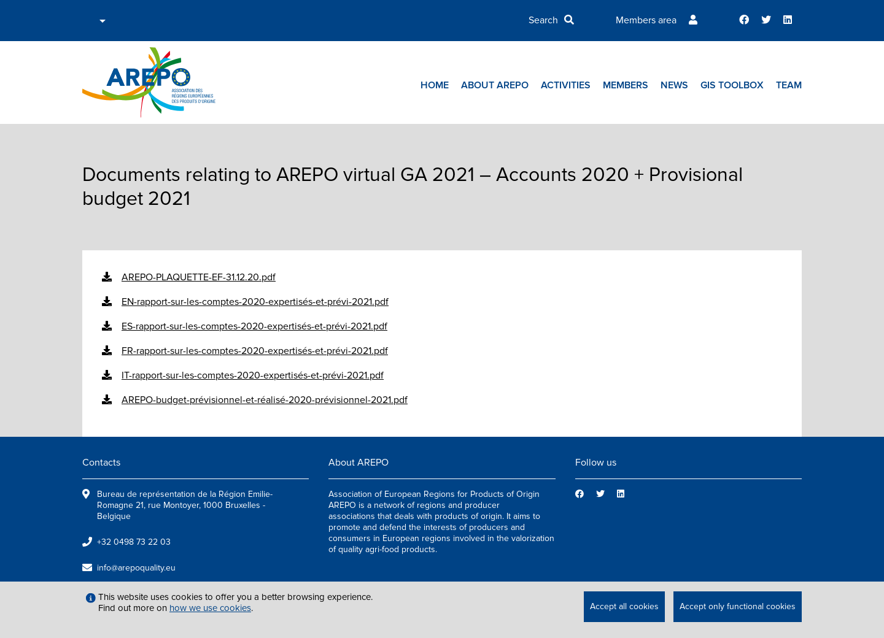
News (674, 85)
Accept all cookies (624, 606)
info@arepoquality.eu (136, 568)
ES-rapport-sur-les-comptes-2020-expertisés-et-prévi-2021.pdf (254, 326)
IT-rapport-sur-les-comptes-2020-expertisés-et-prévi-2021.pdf (253, 375)
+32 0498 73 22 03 (134, 542)
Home (435, 85)
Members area (646, 20)
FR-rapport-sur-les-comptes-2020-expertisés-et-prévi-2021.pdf (255, 351)
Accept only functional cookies (738, 606)
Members (625, 85)
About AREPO (495, 85)
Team (789, 85)
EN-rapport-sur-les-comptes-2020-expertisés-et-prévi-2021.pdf (255, 302)
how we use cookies (210, 607)
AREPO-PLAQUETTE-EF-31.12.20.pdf (199, 277)
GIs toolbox (732, 85)
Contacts (101, 462)
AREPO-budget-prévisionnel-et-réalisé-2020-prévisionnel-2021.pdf (265, 400)
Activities (566, 85)
